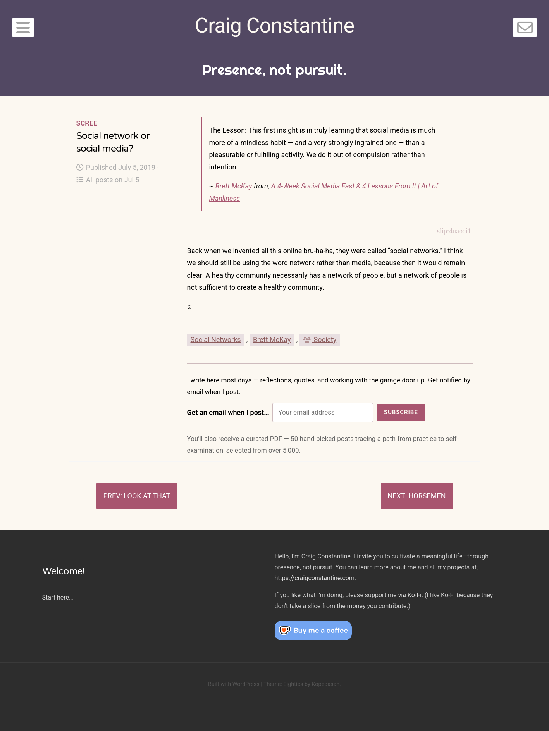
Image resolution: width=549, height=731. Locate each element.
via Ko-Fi (410, 595)
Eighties (293, 684)
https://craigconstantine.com (315, 578)
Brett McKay (233, 186)
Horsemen (427, 496)
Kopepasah (325, 684)
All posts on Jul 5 (107, 180)
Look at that (147, 496)
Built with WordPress (234, 684)
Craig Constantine (274, 25)
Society (319, 339)
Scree (87, 123)
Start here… (57, 597)
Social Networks (216, 339)
